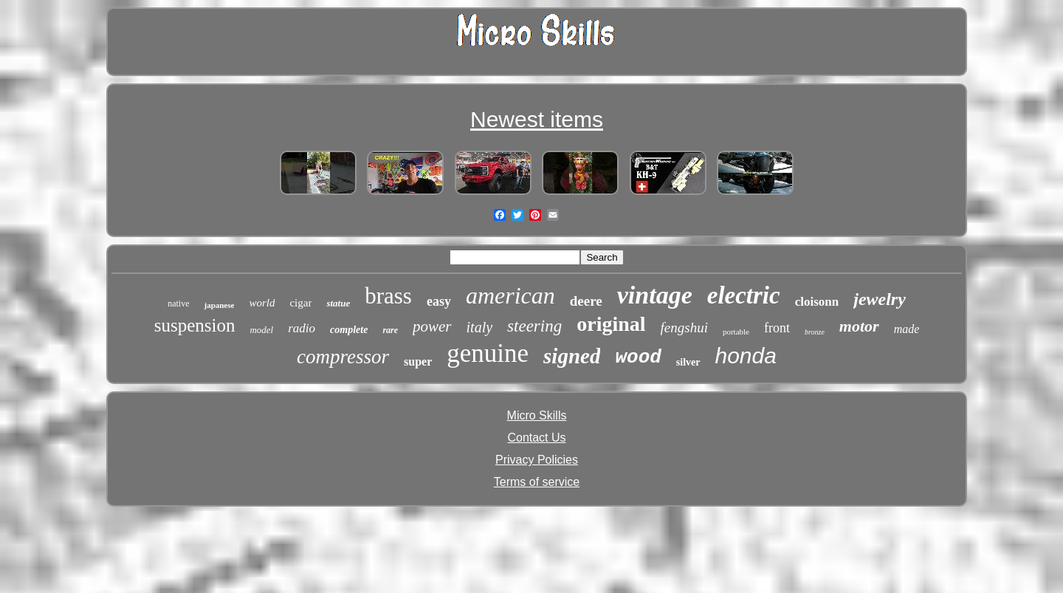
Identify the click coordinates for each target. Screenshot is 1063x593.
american (510, 295)
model (261, 329)
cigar (300, 303)
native (178, 303)
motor (859, 326)
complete (349, 329)
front (777, 328)
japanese (219, 305)
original (611, 323)
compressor (343, 357)
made (907, 329)
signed (571, 356)
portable (736, 331)
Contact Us (536, 437)
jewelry (879, 299)
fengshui (684, 327)
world (262, 303)
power (432, 326)
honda (746, 355)
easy (439, 301)
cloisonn (817, 302)
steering (534, 326)
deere (586, 301)
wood (638, 357)
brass (388, 296)
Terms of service (536, 482)
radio (301, 328)
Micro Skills (537, 415)
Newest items (536, 119)
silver (688, 362)
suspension (194, 325)
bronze (815, 332)
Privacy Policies (536, 459)
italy (480, 327)
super (418, 361)
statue (338, 303)
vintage (654, 295)
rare (390, 330)
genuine (488, 353)
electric (743, 295)
